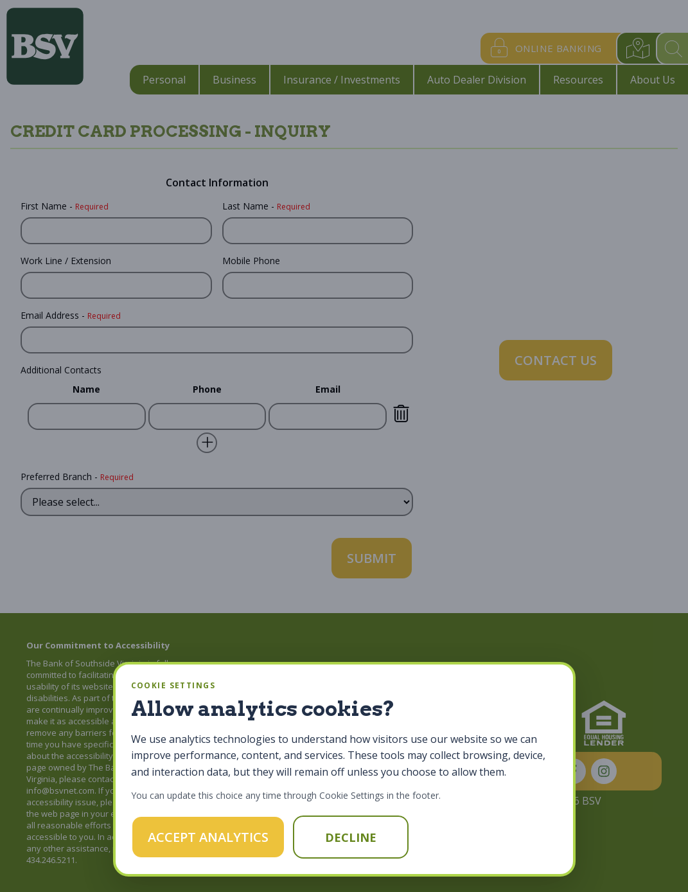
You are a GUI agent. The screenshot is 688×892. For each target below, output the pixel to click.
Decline (350, 837)
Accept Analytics (208, 837)
